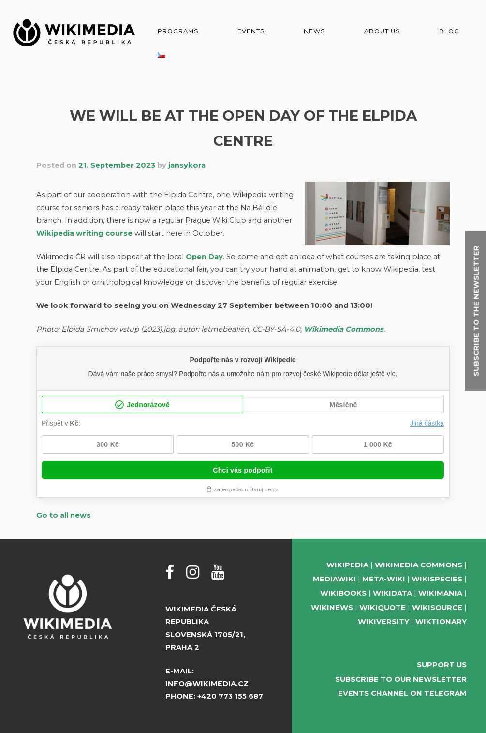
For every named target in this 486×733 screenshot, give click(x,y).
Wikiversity (383, 621)
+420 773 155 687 (230, 696)
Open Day (204, 256)
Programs (178, 31)
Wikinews (332, 607)
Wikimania (440, 593)
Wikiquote (382, 607)
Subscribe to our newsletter (401, 679)
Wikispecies (437, 579)
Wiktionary (441, 621)
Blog (449, 31)
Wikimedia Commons (343, 329)
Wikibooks (343, 593)
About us (382, 31)
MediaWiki (334, 579)
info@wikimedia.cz (207, 683)
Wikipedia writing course (84, 233)
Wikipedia (347, 565)
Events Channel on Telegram (402, 693)
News (314, 31)
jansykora (187, 165)
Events (251, 31)
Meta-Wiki (383, 579)
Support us (442, 664)
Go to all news (63, 515)
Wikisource (437, 607)
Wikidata (392, 593)
